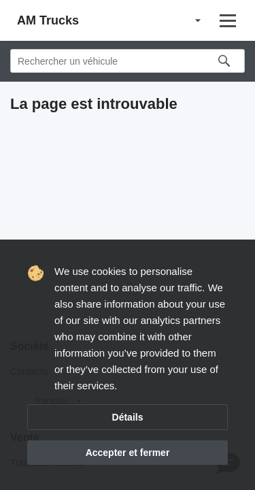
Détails (127, 417)
